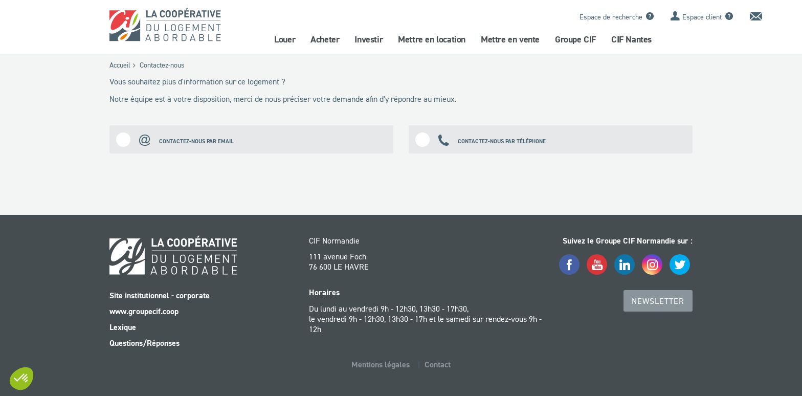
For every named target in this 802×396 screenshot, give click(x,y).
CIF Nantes (631, 39)
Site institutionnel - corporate (159, 295)
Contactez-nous (162, 65)
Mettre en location (431, 39)
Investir (368, 39)
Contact (438, 364)
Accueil (119, 65)
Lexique (122, 327)
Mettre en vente (510, 39)
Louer (284, 39)
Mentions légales (380, 364)
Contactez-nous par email (175, 139)
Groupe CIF (575, 39)
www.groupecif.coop (144, 311)
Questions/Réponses (144, 343)
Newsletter (658, 301)
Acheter (324, 39)
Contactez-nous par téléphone (480, 139)
